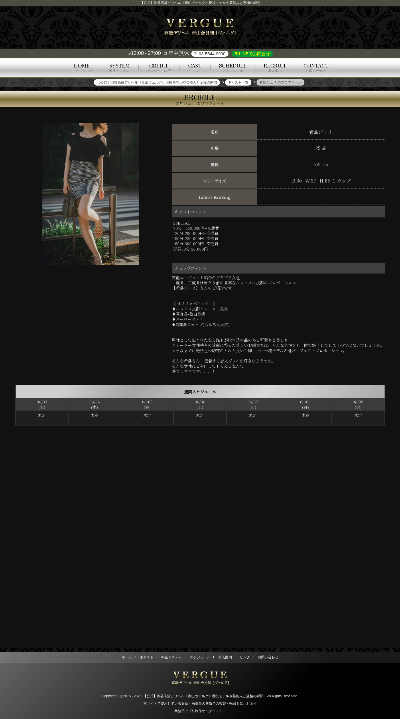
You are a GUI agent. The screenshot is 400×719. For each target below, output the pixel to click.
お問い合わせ (268, 657)
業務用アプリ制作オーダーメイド (200, 711)
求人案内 (225, 657)
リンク (245, 657)
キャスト (146, 657)
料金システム (171, 657)
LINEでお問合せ (254, 53)
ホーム (126, 657)
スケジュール (200, 657)
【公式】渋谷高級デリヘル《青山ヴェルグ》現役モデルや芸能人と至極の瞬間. (203, 696)
